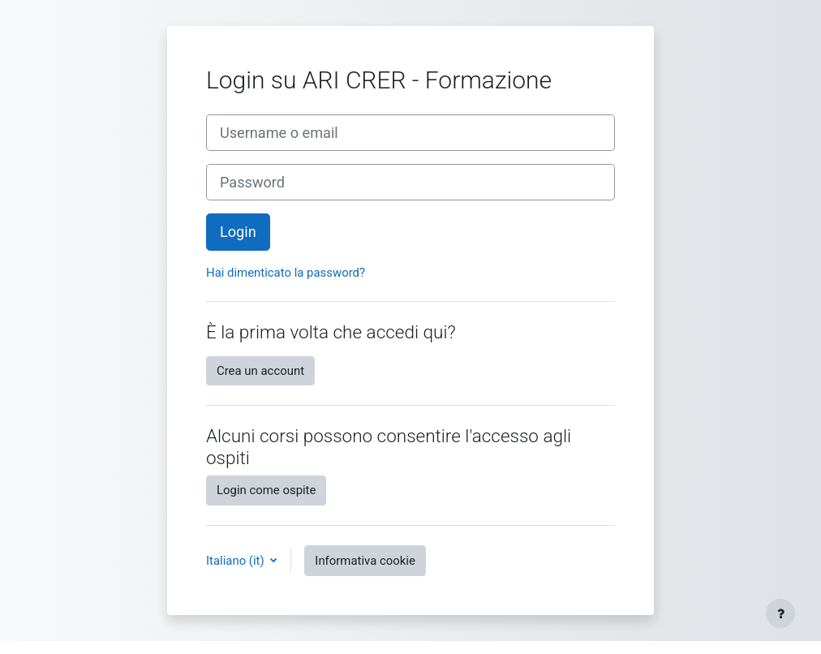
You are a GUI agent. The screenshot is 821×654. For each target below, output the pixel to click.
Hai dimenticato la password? (285, 272)
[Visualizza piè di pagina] (780, 613)
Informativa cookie (365, 560)
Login (238, 231)
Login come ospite (266, 490)
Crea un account (260, 371)
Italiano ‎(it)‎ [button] (236, 560)
